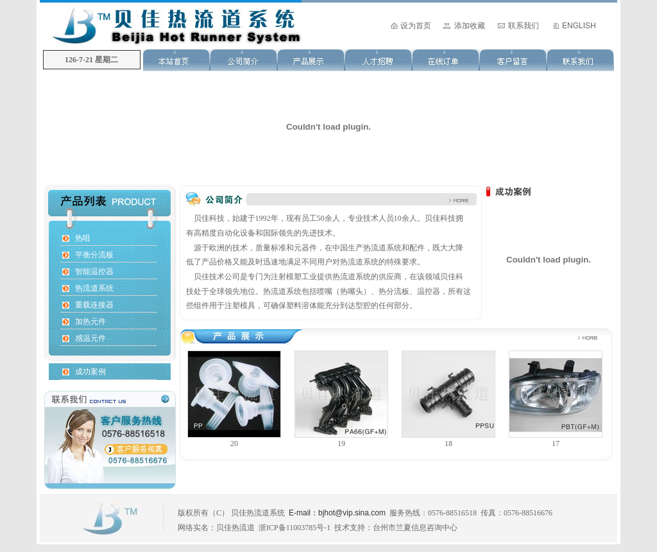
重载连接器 (94, 304)
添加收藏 (469, 25)
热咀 (82, 238)
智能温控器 (94, 271)
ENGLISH (579, 25)
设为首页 (415, 25)
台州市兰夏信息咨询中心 (415, 527)
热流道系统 (94, 288)
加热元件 (90, 321)
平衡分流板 (94, 254)
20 (234, 443)
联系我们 (523, 25)
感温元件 (90, 338)
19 (341, 443)
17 (555, 443)
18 (448, 443)
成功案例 (90, 371)
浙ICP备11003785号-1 (294, 527)
